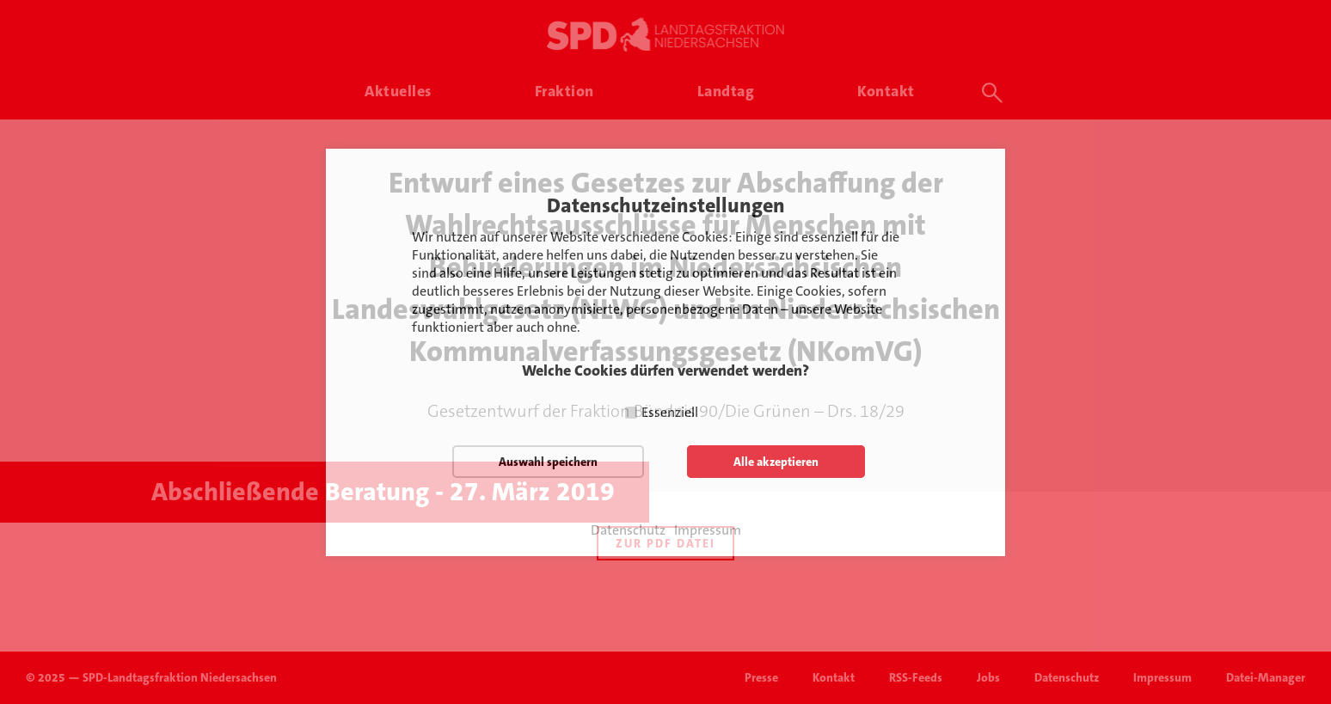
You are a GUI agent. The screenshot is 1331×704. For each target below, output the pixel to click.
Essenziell (669, 412)
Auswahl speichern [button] (548, 461)
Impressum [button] (707, 530)
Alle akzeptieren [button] (776, 461)
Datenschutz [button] (628, 530)
